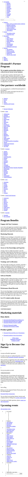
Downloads (9, 423)
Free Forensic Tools (11, 29)
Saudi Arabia (7, 138)
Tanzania (6, 208)
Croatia (5, 155)
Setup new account (5, 372)
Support (5, 58)
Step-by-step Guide (11, 54)
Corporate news (10, 34)
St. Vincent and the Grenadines (11, 141)
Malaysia (6, 127)
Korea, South (7, 126)
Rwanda (5, 204)
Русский (9, 14)
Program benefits (11, 52)
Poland (5, 170)
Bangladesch (7, 116)
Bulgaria (6, 154)
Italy (5, 163)
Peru (5, 190)
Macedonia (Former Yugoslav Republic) (13, 167)
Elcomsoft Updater (11, 426)
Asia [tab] (5, 101)
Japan (5, 123)
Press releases (10, 38)
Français (9, 6)
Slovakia (6, 173)
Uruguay (6, 193)
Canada (5, 185)
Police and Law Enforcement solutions (16, 23)
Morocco (6, 202)
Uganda (5, 210)
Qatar (5, 137)
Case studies (10, 45)
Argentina (6, 182)
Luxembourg (7, 166)
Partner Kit (9, 53)
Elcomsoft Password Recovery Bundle (13, 321)
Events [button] (5, 32)
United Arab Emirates (9, 143)
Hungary (6, 162)
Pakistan (6, 134)
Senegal (5, 206)
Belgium (6, 152)
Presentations (10, 44)
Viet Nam (6, 146)
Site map (9, 445)
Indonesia (6, 122)
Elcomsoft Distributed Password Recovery (14, 320)
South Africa (7, 207)
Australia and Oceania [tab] (9, 103)
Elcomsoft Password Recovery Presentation (14, 333)
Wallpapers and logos (12, 46)
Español (8, 7)
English (8, 3)
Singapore (6, 139)
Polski (8, 12)
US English (6, 1)
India (5, 120)
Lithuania (6, 165)
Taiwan (5, 142)
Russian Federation (8, 109)
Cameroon (6, 198)
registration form (19, 361)
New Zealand (7, 216)
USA (5, 191)
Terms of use (10, 460)
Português (9, 8)
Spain (5, 174)
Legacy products (10, 27)
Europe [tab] (5, 99)
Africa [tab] (5, 102)
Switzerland (6, 175)
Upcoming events (11, 33)
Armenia (6, 115)
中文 (8, 17)
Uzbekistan (6, 145)
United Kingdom (8, 177)
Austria (5, 151)
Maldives (6, 128)
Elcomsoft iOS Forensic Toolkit (11, 326)
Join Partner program (6, 309)
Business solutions (11, 25)
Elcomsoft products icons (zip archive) (13, 335)
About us (6, 60)
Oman (5, 133)
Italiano (8, 10)
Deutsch (8, 4)
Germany (6, 161)
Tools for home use (11, 26)
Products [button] (6, 22)
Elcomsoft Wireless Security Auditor (12, 322)
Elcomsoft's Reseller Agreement (16, 357)
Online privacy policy (12, 461)
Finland (5, 158)
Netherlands (6, 169)
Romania (6, 171)
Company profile (15, 340)
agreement (3, 365)
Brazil (5, 183)
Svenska (9, 11)
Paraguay (6, 189)
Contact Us (9, 457)
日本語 (8, 15)
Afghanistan (6, 114)
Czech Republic (7, 157)
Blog (5, 57)
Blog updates (10, 431)
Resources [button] (6, 36)
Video (8, 37)
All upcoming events (6, 409)
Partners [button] (5, 48)
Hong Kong (6, 119)
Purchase (9, 425)
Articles (8, 42)
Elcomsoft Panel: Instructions (8, 393)
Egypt (5, 199)
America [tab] (6, 98)
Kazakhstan (6, 124)
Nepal (5, 131)
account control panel (20, 397)
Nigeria (5, 203)
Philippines (6, 135)
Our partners (10, 49)
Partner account (10, 50)
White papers (10, 40)
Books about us (10, 41)
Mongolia (6, 130)
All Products (10, 30)
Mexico (5, 187)
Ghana (5, 200)
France (5, 159)
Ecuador (6, 186)
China (5, 118)
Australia (6, 215)
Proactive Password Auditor (10, 325)
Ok (21, 473)
